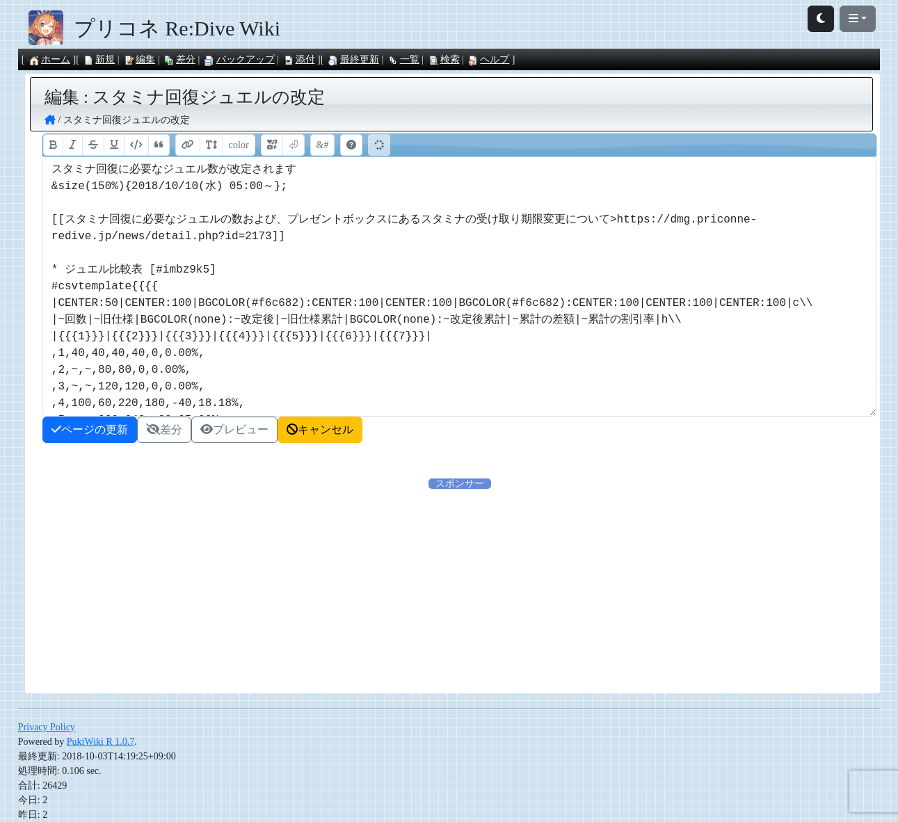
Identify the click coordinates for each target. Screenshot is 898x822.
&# (322, 145)
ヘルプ (488, 59)
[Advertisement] (329, 588)
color (239, 145)
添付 (299, 59)
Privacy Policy (46, 727)
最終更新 (353, 59)
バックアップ (239, 59)
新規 (99, 59)
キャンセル (320, 429)
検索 (444, 59)
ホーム (49, 59)
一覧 (403, 59)
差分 (179, 59)
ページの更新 (89, 429)
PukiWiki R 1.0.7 (100, 741)
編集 (139, 59)
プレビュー (234, 429)
